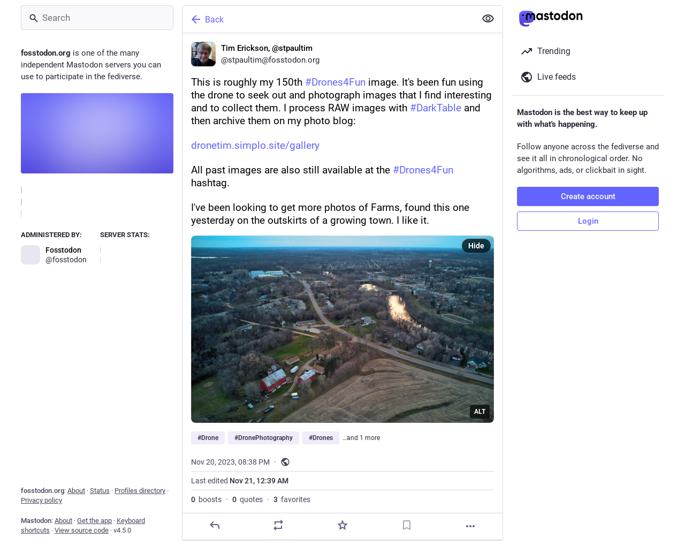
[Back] (328, 19)
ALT (479, 411)
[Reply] (214, 525)
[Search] (97, 17)
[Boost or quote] (278, 525)
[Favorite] (342, 525)
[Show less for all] (488, 19)
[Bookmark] (406, 525)
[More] (470, 526)
